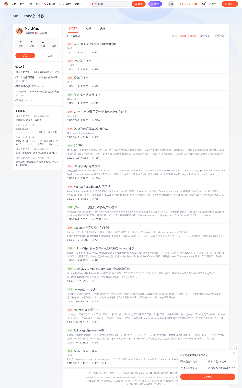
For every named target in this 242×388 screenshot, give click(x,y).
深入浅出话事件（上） (85, 94)
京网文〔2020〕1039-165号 (143, 377)
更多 (78, 4)
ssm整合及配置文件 (83, 310)
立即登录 (207, 377)
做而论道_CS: (22, 128)
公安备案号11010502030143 (98, 377)
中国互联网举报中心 (122, 381)
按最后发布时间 (188, 36)
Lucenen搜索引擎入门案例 (88, 227)
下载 (30, 4)
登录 (171, 4)
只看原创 (73, 36)
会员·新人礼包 (188, 3)
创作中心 (213, 4)
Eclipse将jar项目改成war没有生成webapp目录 (100, 248)
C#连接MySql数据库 (84, 166)
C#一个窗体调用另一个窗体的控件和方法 (97, 111)
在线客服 (177, 373)
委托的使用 (78, 78)
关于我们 (93, 373)
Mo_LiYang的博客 (28, 16)
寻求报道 (124, 373)
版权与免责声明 (167, 381)
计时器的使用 (79, 61)
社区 (38, 4)
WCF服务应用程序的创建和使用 (91, 44)
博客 (22, 4)
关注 (25, 55)
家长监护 (92, 381)
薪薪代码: (20, 120)
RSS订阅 (219, 36)
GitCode (49, 4)
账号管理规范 (153, 381)
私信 (49, 55)
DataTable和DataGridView (87, 128)
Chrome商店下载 (139, 381)
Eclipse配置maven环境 (85, 330)
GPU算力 (64, 4)
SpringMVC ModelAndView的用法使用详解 (98, 268)
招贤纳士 (103, 373)
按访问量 (205, 36)
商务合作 (114, 373)
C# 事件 (75, 145)
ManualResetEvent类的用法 (89, 186)
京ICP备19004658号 (121, 377)
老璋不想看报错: (24, 153)
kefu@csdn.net (160, 373)
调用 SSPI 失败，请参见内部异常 (92, 207)
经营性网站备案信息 (165, 377)
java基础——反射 (82, 289)
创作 (230, 4)
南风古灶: (20, 161)
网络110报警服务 (104, 381)
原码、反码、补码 (82, 351)
